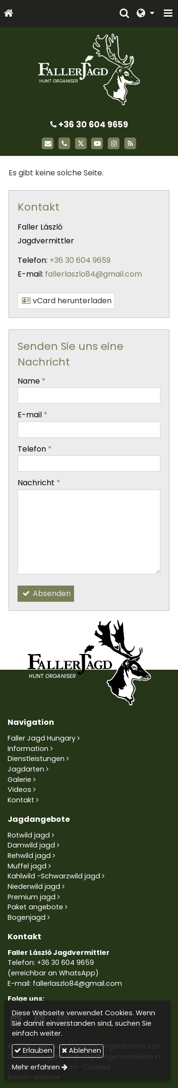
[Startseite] (8, 13)
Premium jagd (32, 897)
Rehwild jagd (29, 855)
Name (32, 381)
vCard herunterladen (66, 300)
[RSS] (130, 144)
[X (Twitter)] (81, 144)
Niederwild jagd (34, 886)
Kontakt (21, 800)
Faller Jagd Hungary (41, 738)
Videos (19, 789)
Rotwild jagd (29, 835)
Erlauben (33, 1050)
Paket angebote (35, 907)
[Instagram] (114, 144)
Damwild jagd (31, 845)
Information (28, 748)
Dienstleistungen (36, 758)
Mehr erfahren (36, 1067)
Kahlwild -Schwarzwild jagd (54, 876)
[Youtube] (97, 144)
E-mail (32, 414)
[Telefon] (64, 144)
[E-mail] (48, 144)
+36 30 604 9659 (89, 124)
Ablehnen (81, 1050)
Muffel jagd (27, 866)
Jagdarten (26, 769)
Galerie (19, 779)
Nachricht (39, 482)
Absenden (46, 593)
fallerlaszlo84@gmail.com (93, 274)
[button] (168, 13)
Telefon (35, 448)
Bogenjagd (27, 917)
